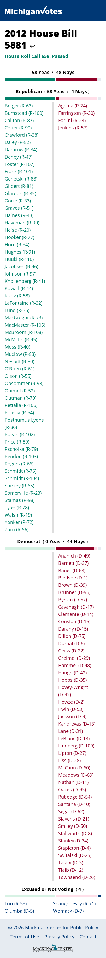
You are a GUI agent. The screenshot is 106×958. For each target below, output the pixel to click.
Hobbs (72, 680)
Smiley (72, 826)
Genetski (21, 179)
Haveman (22, 222)
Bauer (71, 570)
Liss (69, 760)
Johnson (20, 274)
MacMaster (25, 325)
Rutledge (75, 797)
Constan (74, 621)
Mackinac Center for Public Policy (61, 927)
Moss (17, 347)
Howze (71, 702)
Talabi (70, 862)
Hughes (20, 252)
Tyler (17, 507)
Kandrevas (76, 724)
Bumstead (24, 113)
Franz (19, 171)
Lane (70, 731)
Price (17, 442)
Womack (68, 911)
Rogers (19, 463)
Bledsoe (72, 577)
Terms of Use (24, 936)
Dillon (71, 636)
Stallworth (75, 833)
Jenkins (72, 127)
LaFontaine (23, 303)
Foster (19, 164)
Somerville (23, 493)
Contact (88, 936)
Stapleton (74, 848)
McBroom (24, 332)
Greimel (74, 658)
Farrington (76, 113)
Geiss (71, 651)
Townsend (76, 877)
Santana (74, 804)
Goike (18, 200)
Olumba (19, 911)
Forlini (72, 120)
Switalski (74, 855)
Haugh (72, 672)
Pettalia (21, 405)
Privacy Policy (59, 936)
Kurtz (17, 295)
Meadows (75, 775)
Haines (19, 215)
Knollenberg (25, 281)
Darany (73, 629)
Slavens (73, 819)
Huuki (19, 259)
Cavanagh (76, 607)
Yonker (19, 522)
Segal (71, 811)
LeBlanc (74, 738)
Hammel (74, 665)
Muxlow (20, 354)
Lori (16, 903)
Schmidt (20, 471)
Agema (72, 106)
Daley (18, 142)
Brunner (74, 592)
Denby (18, 157)
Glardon (20, 193)
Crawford (21, 135)
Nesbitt (19, 361)
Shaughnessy (74, 903)
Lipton (72, 753)
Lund (17, 310)
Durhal (71, 643)
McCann (74, 767)
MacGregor (24, 317)
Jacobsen (21, 266)
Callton (19, 120)
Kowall (19, 288)
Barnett (73, 563)
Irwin (70, 709)
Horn (17, 244)
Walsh (18, 515)
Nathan (73, 782)
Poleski (19, 412)
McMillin (21, 339)
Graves (19, 208)
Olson (18, 376)
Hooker (19, 237)
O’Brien (19, 369)
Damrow (21, 149)
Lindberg (76, 746)
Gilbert (19, 186)
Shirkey (19, 485)
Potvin (20, 434)
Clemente (75, 614)
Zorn (16, 529)
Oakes (72, 789)
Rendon (21, 456)
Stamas (19, 500)
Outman (20, 398)
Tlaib (70, 870)
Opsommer (24, 383)
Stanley (73, 840)
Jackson (72, 716)
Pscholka (21, 449)
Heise (18, 230)
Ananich (74, 556)
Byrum (72, 599)
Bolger (19, 106)
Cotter (18, 127)
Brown (72, 585)
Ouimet (20, 390)
